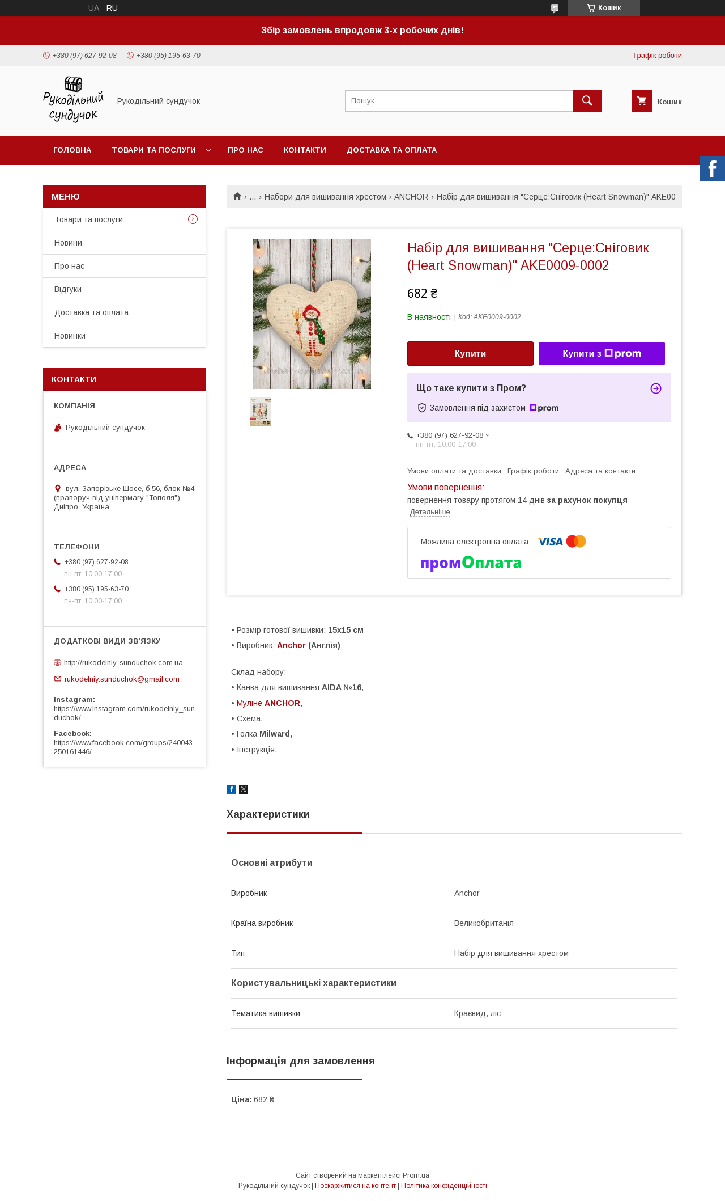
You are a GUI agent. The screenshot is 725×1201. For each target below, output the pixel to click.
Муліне (268, 703)
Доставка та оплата (392, 150)
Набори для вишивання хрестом (325, 196)
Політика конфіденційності (444, 1186)
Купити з (601, 354)
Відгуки (68, 289)
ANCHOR (411, 196)
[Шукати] (587, 101)
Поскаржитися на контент (355, 1186)
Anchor (291, 645)
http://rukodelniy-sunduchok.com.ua (123, 662)
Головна (72, 150)
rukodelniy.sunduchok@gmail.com (122, 678)
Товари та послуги (154, 150)
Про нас (245, 150)
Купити (471, 353)
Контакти (305, 150)
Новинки (70, 335)
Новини (68, 242)
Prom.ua (416, 1175)
